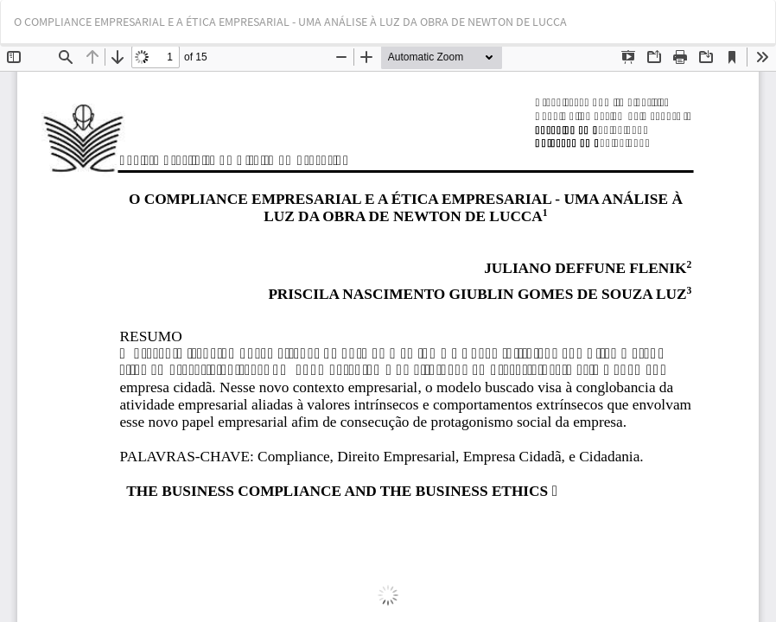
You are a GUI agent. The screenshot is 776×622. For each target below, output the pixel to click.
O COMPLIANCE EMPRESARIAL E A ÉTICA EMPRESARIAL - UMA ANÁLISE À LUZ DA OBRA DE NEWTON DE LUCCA (290, 21)
